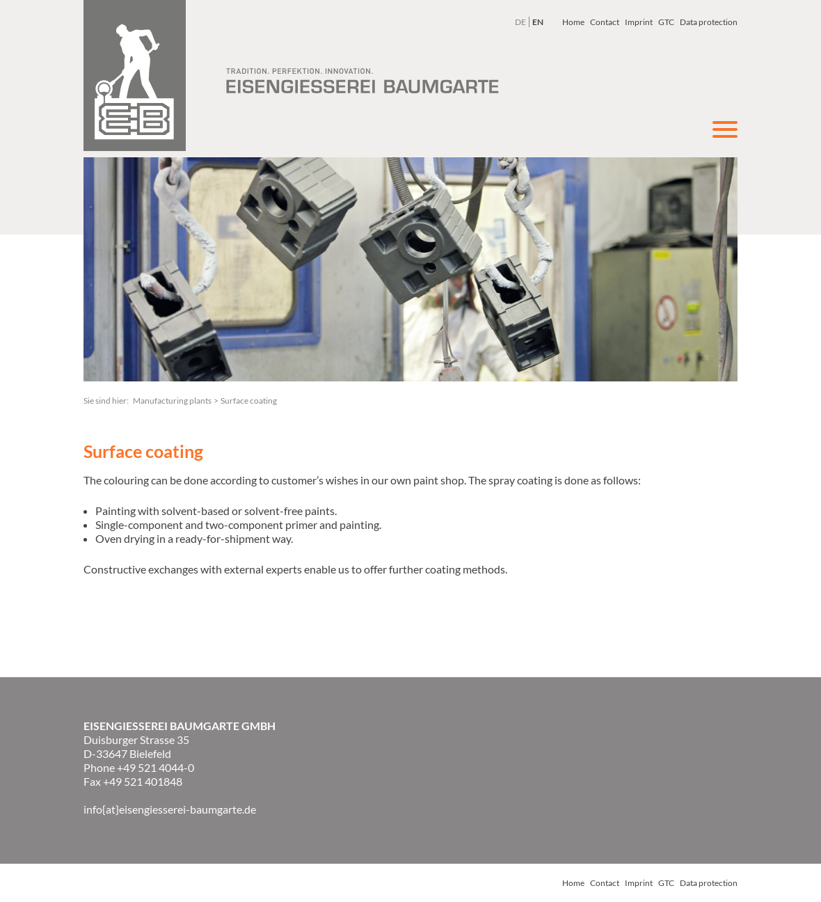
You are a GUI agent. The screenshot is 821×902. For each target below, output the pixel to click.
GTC (666, 22)
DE (520, 22)
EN (537, 22)
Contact (604, 22)
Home (573, 22)
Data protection (709, 22)
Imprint (639, 22)
